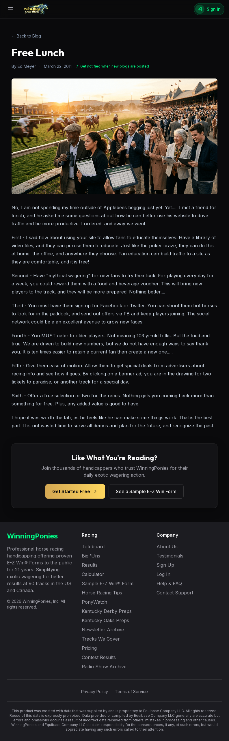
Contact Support (175, 593)
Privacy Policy (94, 691)
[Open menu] (10, 9)
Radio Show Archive (104, 666)
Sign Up (165, 565)
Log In (163, 574)
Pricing (89, 648)
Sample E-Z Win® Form (107, 583)
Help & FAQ (169, 583)
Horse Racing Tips (102, 593)
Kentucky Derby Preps (107, 611)
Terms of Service (131, 691)
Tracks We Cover (101, 639)
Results (90, 565)
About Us (167, 546)
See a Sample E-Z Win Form (146, 491)
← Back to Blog (26, 35)
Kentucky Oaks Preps (105, 620)
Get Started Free (75, 491)
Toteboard (93, 546)
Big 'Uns (91, 556)
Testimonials (170, 556)
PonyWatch (94, 602)
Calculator (93, 574)
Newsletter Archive (103, 630)
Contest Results (99, 657)
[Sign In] (209, 9)
